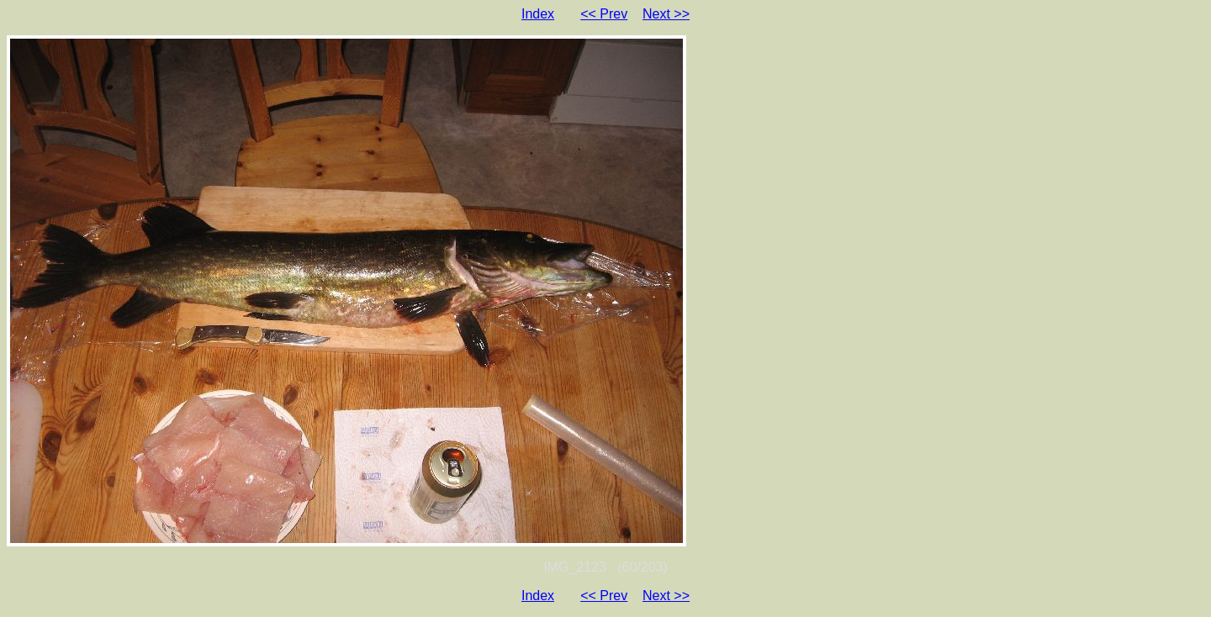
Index (537, 14)
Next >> (666, 14)
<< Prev (603, 14)
